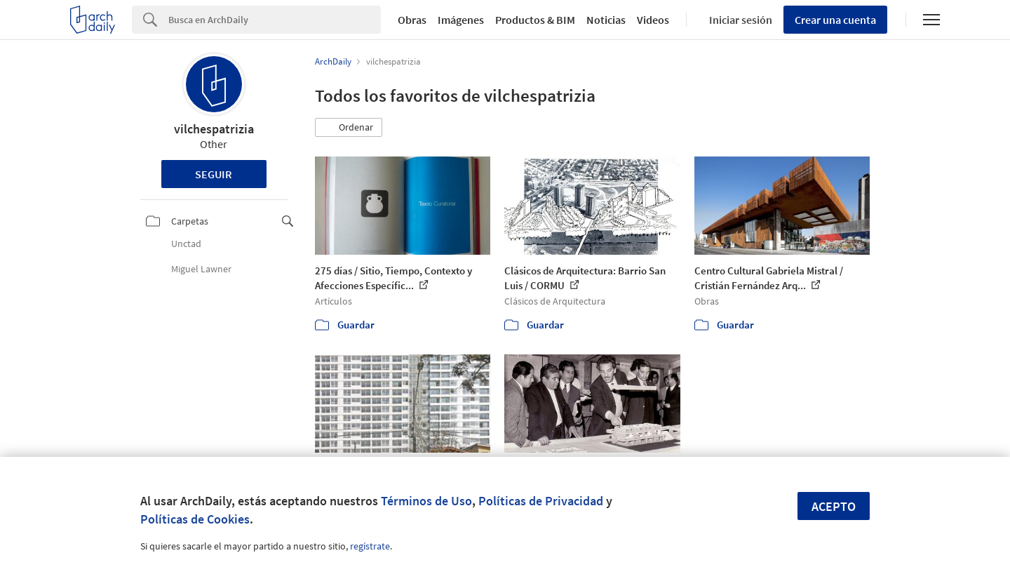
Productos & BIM (535, 19)
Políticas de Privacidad (540, 501)
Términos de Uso (426, 501)
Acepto (834, 506)
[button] (348, 128)
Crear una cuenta (835, 20)
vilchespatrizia (214, 129)
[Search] (274, 20)
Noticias (606, 19)
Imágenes (461, 19)
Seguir (213, 174)
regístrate (370, 546)
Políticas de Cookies (195, 519)
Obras (412, 19)
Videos (653, 19)
